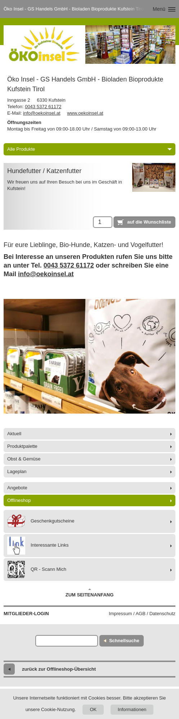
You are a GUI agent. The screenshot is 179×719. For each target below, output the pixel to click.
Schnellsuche (124, 640)
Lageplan (17, 471)
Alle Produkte (89, 149)
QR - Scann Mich (36, 569)
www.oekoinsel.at (85, 113)
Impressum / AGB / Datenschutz (142, 613)
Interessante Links (38, 546)
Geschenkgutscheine (40, 521)
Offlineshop (19, 500)
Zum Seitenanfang (90, 592)
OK (93, 709)
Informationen (132, 709)
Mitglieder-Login (26, 613)
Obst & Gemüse (23, 459)
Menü (159, 9)
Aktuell (14, 433)
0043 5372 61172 (43, 106)
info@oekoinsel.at (42, 113)
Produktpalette (22, 446)
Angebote (17, 487)
